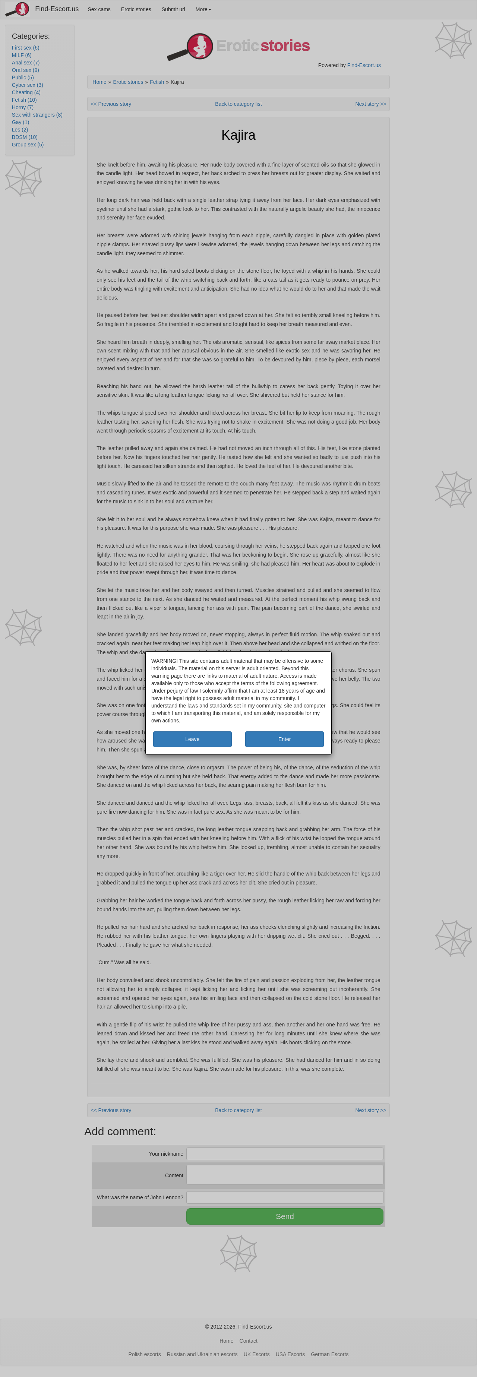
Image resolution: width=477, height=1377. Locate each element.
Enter (284, 739)
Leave (192, 739)
